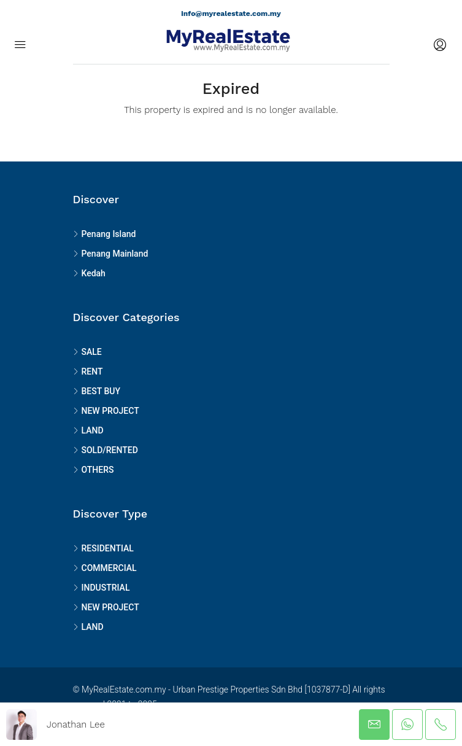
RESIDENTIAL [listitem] (103, 548)
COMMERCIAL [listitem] (105, 568)
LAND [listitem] (88, 430)
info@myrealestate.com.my (230, 13)
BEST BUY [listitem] (96, 391)
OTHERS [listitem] (93, 470)
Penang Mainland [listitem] (110, 253)
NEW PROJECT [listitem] (106, 411)
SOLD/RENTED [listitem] (105, 450)
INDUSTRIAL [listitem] (101, 588)
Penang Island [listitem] (104, 234)
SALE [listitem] (87, 352)
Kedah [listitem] (89, 273)
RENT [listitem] (88, 371)
